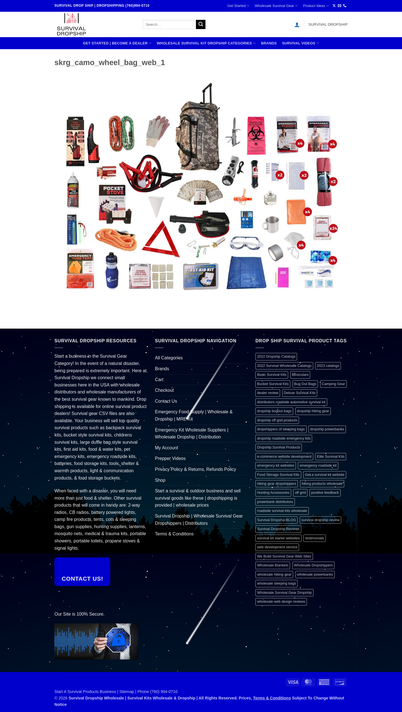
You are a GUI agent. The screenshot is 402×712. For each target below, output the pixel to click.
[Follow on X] (334, 6)
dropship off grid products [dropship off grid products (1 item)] (277, 420)
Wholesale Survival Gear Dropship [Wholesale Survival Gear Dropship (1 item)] (284, 592)
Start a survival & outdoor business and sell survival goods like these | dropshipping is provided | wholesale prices (198, 497)
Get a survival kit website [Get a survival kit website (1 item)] (324, 475)
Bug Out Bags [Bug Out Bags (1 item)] (305, 384)
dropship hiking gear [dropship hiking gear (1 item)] (313, 411)
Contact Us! (82, 578)
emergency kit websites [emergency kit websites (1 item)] (275, 465)
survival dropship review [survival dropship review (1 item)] (321, 520)
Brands (269, 43)
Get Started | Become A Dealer (117, 43)
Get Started (239, 5)
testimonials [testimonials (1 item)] (314, 538)
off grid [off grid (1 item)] (300, 492)
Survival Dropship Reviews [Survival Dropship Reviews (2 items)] (278, 529)
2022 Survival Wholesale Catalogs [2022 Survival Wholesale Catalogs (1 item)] (284, 366)
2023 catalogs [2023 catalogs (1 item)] (328, 366)
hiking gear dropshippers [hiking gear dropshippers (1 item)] (276, 483)
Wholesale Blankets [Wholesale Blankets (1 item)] (272, 565)
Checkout (164, 390)
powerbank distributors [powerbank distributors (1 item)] (275, 502)
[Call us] (344, 6)
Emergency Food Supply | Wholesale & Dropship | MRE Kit (194, 415)
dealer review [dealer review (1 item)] (267, 393)
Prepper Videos (170, 458)
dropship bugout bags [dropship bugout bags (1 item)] (274, 411)
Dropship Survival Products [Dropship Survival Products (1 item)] (278, 447)
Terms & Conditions (174, 533)
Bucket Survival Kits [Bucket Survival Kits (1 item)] (273, 384)
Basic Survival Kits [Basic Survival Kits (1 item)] (271, 374)
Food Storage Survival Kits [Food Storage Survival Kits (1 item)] (278, 475)
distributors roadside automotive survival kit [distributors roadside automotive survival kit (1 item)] (291, 402)
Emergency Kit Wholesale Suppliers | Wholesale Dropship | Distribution (191, 434)
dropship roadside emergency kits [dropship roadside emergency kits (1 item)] (283, 438)
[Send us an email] (339, 6)
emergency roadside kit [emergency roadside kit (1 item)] (318, 465)
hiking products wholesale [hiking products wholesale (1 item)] (322, 483)
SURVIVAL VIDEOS (300, 43)
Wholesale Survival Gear (276, 5)
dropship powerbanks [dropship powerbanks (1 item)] (327, 429)
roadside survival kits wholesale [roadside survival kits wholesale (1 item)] (282, 511)
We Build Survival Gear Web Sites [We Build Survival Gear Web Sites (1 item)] (284, 556)
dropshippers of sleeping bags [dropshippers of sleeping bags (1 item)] (281, 429)
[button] (297, 24)
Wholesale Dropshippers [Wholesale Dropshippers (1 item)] (313, 565)
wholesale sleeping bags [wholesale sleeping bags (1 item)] (276, 583)
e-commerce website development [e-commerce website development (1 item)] (284, 456)
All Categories (169, 357)
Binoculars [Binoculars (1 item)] (300, 374)
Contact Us (166, 401)
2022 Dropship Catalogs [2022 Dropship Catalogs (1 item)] (276, 356)
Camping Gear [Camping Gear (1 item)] (333, 384)
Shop (160, 480)
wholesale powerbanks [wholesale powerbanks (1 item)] (315, 574)
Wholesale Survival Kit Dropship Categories (206, 43)
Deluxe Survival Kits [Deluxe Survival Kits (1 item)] (300, 393)
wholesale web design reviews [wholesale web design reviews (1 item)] (281, 601)
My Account (166, 447)
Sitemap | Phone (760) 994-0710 (148, 691)
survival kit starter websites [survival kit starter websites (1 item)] (278, 538)
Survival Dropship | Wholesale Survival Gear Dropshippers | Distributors (199, 520)
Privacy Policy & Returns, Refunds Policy (195, 469)
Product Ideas (316, 5)
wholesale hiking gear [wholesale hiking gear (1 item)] (274, 574)
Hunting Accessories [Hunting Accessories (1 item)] (273, 492)
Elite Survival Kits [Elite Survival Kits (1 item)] (330, 456)
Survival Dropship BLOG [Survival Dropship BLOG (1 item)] (276, 520)
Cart (159, 379)
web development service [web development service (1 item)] (277, 547)
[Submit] (200, 24)
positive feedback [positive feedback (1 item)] (325, 492)
